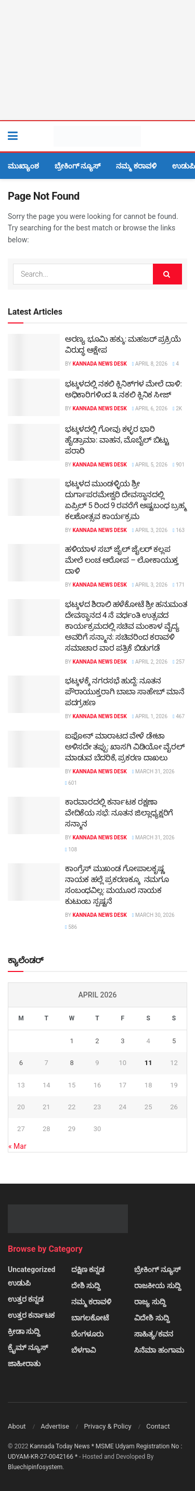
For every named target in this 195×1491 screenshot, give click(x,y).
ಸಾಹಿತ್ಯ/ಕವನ (153, 1334)
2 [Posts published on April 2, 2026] (97, 1041)
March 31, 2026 (153, 771)
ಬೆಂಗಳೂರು (87, 1334)
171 (179, 585)
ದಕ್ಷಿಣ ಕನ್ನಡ (88, 1269)
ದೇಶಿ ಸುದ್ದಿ (85, 1285)
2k (177, 408)
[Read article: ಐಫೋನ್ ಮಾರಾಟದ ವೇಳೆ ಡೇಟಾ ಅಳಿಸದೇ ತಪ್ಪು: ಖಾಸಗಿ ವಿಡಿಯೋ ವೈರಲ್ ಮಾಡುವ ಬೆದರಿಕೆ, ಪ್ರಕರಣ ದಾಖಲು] (34, 749)
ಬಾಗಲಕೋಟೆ (90, 1318)
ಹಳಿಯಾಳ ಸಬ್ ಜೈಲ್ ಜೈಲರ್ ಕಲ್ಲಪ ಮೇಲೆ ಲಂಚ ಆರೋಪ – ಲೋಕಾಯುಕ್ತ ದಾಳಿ (121, 560)
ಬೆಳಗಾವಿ (83, 1350)
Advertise (55, 1426)
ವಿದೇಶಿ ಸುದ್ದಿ (151, 1318)
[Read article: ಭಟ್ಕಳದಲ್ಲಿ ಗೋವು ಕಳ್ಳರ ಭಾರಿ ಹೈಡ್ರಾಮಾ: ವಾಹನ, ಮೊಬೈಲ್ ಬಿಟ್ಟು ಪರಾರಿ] (34, 442)
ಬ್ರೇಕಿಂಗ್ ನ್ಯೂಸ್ (77, 166)
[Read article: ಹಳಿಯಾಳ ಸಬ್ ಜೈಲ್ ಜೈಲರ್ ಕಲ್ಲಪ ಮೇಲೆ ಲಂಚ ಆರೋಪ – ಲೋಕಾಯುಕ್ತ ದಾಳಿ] (34, 562)
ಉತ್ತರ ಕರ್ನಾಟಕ (31, 1315)
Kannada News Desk (99, 364)
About (17, 1426)
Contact (158, 1426)
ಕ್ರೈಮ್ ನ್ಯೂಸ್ (28, 1347)
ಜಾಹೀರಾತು (24, 1363)
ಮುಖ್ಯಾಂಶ (23, 166)
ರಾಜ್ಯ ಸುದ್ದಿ (149, 1302)
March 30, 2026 (153, 915)
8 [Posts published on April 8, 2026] (71, 1063)
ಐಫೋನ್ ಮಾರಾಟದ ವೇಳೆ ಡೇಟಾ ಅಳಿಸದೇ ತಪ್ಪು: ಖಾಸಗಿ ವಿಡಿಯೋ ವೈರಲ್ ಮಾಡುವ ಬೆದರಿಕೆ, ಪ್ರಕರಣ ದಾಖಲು (125, 746)
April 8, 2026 (149, 364)
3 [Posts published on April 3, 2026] (122, 1041)
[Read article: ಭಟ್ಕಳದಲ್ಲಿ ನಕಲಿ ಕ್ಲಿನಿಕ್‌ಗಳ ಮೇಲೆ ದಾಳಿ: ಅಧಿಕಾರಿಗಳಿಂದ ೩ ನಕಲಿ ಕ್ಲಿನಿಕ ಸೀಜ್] (34, 397)
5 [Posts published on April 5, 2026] (174, 1041)
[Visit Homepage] (97, 136)
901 (179, 465)
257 (179, 662)
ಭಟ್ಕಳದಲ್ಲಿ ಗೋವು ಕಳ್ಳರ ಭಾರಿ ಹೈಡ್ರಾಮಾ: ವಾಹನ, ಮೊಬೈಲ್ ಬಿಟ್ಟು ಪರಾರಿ (117, 440)
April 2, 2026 (149, 662)
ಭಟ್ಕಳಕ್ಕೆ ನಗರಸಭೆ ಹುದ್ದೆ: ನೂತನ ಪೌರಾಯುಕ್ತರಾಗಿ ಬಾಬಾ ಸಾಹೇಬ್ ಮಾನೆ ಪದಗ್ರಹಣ (124, 691)
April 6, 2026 (149, 408)
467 (179, 716)
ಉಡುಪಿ (183, 166)
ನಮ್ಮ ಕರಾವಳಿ (136, 166)
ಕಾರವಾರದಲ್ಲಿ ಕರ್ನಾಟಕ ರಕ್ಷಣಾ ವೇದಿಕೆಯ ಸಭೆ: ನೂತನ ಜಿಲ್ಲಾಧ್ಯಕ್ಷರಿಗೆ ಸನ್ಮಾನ (119, 812)
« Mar (17, 1146)
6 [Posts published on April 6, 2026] (21, 1063)
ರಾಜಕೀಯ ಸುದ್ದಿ (157, 1285)
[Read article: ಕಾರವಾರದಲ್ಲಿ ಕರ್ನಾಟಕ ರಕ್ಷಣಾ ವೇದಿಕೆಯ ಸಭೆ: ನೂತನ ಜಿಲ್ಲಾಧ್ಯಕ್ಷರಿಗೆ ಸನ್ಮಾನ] (34, 815)
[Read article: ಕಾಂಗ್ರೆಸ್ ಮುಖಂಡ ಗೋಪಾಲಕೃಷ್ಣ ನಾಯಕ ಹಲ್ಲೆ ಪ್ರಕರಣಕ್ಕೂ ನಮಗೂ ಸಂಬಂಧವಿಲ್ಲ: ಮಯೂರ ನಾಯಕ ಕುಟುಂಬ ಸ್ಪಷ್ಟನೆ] (34, 882)
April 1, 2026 (149, 716)
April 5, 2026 (149, 465)
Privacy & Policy (107, 1426)
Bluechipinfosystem (35, 1467)
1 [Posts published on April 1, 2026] (71, 1041)
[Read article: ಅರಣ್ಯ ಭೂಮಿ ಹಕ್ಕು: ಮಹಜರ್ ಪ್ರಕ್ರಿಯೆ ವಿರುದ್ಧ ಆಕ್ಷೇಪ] (34, 352)
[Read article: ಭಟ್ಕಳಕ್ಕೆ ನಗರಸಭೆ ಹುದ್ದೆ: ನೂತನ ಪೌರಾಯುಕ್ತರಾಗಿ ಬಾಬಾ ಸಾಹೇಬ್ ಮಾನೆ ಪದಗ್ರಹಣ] (34, 694)
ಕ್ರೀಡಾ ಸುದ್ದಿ (24, 1331)
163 (179, 530)
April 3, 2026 (149, 530)
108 (71, 849)
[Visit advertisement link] (97, 60)
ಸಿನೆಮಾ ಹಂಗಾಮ (159, 1350)
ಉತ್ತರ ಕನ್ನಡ (26, 1299)
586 (71, 927)
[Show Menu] (13, 136)
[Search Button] (182, 136)
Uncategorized (31, 1269)
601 (71, 783)
